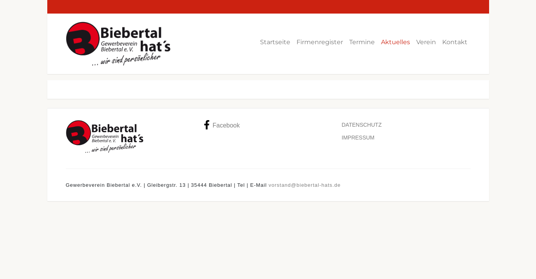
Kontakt (454, 42)
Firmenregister (319, 42)
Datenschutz (362, 125)
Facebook (222, 124)
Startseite (275, 42)
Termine (362, 42)
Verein (426, 42)
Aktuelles (395, 42)
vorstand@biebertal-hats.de (305, 185)
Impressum (358, 137)
